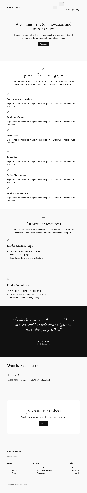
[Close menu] (61, 4)
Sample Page (74, 9)
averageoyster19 (29, 380)
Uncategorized (44, 380)
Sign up (43, 423)
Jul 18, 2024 (13, 380)
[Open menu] (55, 7)
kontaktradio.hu (14, 7)
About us (43, 44)
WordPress (22, 485)
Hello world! (13, 375)
